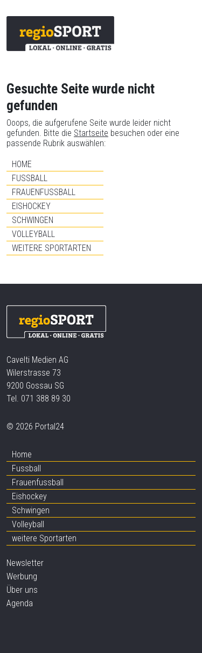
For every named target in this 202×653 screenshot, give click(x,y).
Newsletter (25, 563)
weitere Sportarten (51, 248)
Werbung (21, 576)
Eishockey (31, 206)
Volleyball (33, 234)
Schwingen (32, 220)
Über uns (22, 590)
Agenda (19, 603)
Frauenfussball (43, 192)
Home (22, 164)
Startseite (91, 133)
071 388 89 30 (46, 398)
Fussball (29, 178)
